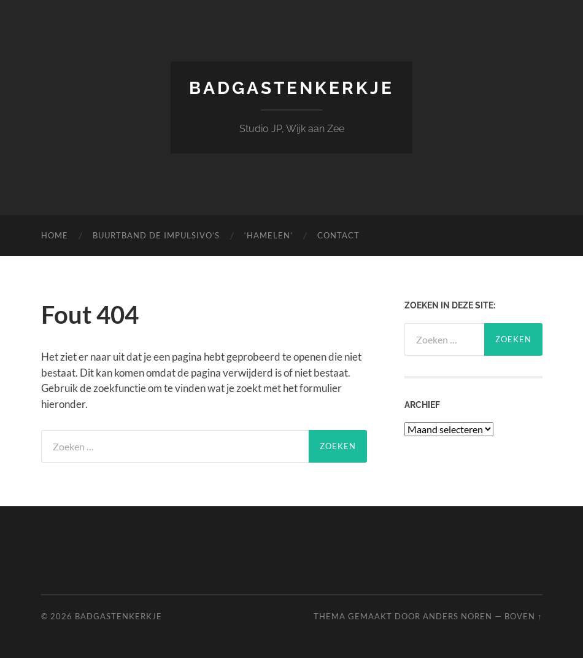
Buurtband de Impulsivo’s (156, 235)
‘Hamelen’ (268, 235)
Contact (338, 235)
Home (54, 235)
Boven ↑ (523, 616)
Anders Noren (457, 616)
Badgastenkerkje (291, 88)
